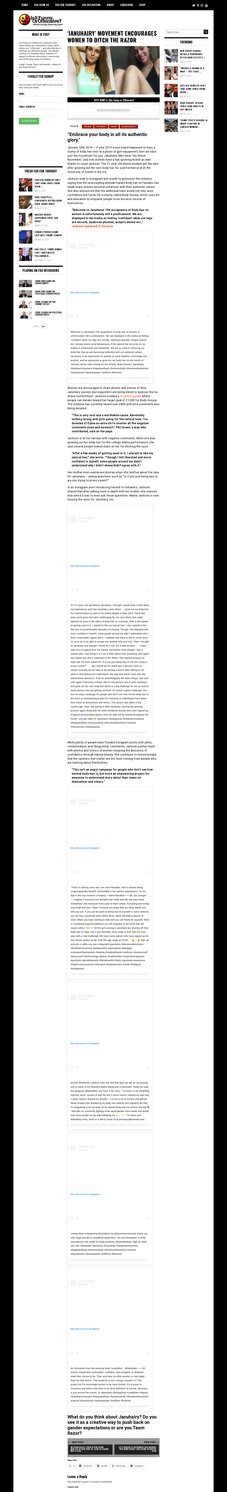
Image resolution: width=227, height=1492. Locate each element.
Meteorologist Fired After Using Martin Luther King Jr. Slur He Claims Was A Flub (90, 1449)
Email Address (27, 106)
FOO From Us (41, 5)
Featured (87, 126)
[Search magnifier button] (206, 32)
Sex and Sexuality (129, 126)
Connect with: (73, 1486)
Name (21, 93)
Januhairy (94, 378)
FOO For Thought (65, 5)
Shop (142, 5)
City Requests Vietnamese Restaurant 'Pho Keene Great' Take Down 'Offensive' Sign (138, 1449)
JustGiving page (130, 396)
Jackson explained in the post (92, 226)
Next (43, 326)
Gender (114, 126)
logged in (86, 1481)
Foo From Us (101, 126)
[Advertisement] (149, 19)
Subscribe (126, 5)
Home (25, 5)
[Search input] (185, 32)
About (110, 5)
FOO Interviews (91, 5)
